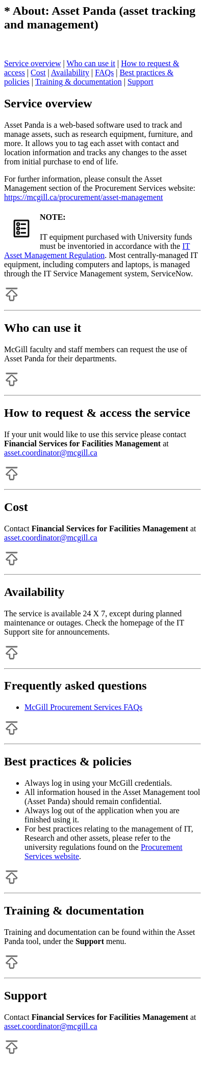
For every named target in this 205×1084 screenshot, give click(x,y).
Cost (38, 72)
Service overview (32, 63)
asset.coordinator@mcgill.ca (50, 452)
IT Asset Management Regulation (97, 251)
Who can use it (90, 63)
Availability (70, 72)
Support (140, 81)
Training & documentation (78, 81)
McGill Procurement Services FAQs (83, 707)
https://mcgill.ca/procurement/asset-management (83, 197)
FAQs (104, 72)
